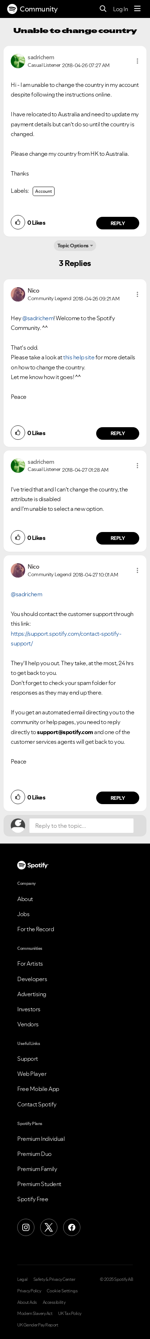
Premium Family (37, 1169)
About (25, 899)
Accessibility (54, 1302)
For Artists (30, 963)
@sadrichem (37, 318)
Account (43, 191)
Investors (29, 1009)
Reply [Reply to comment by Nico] (118, 433)
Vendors (28, 1024)
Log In (120, 9)
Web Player (31, 1074)
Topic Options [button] (73, 245)
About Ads (27, 1302)
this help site (78, 357)
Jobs (23, 914)
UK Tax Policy (69, 1313)
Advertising (31, 994)
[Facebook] (71, 1227)
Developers (32, 979)
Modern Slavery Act (34, 1313)
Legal (22, 1279)
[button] (137, 61)
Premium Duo (34, 1154)
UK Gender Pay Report (37, 1325)
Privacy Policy (29, 1291)
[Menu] (137, 9)
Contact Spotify (37, 1104)
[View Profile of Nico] (33, 290)
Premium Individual (41, 1139)
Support (27, 1059)
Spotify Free (32, 1199)
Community (32, 9)
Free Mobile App (38, 1089)
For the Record (35, 929)
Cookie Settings (62, 1291)
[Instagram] (25, 1227)
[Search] (103, 9)
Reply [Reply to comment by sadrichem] (118, 223)
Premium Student (39, 1184)
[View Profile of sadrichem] (41, 57)
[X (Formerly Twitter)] (48, 1227)
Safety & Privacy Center (54, 1279)
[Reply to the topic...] (81, 825)
